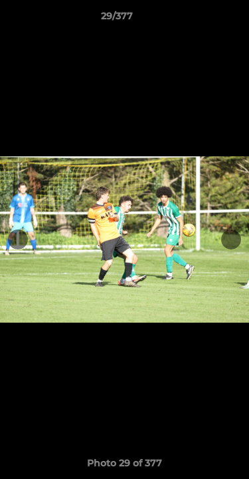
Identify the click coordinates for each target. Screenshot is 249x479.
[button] (201, 19)
